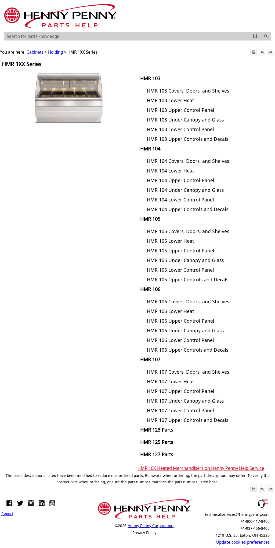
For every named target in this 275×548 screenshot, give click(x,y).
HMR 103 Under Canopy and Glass (185, 119)
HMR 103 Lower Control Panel (180, 129)
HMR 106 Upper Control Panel (180, 320)
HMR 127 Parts (156, 454)
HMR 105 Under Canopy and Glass (185, 260)
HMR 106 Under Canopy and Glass (185, 330)
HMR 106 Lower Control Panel (180, 340)
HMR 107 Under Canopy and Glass (185, 400)
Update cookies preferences (243, 542)
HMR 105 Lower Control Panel (180, 269)
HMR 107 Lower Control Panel (180, 410)
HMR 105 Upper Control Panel (180, 250)
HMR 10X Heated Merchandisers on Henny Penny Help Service (201, 468)
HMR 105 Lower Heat (170, 240)
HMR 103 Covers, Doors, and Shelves (188, 90)
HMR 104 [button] (150, 148)
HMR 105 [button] (150, 218)
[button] (255, 36)
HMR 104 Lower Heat (170, 170)
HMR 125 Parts (156, 442)
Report (7, 513)
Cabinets (35, 52)
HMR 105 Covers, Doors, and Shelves (188, 231)
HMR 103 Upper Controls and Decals (187, 138)
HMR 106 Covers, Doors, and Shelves (188, 301)
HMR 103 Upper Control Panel (180, 109)
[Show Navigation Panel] (267, 16)
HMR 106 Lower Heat (170, 311)
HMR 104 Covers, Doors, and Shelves (188, 160)
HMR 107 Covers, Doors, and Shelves (188, 371)
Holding (55, 52)
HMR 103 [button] (150, 78)
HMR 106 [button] (150, 289)
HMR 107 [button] (150, 359)
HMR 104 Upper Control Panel (180, 180)
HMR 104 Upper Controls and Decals (187, 209)
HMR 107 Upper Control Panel (180, 391)
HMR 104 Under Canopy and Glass (185, 189)
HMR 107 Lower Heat (170, 381)
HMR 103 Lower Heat (170, 100)
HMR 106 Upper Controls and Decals (187, 349)
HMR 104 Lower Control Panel (180, 199)
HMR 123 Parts (156, 429)
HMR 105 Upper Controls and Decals (187, 279)
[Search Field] (137, 36)
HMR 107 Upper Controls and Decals (187, 420)
